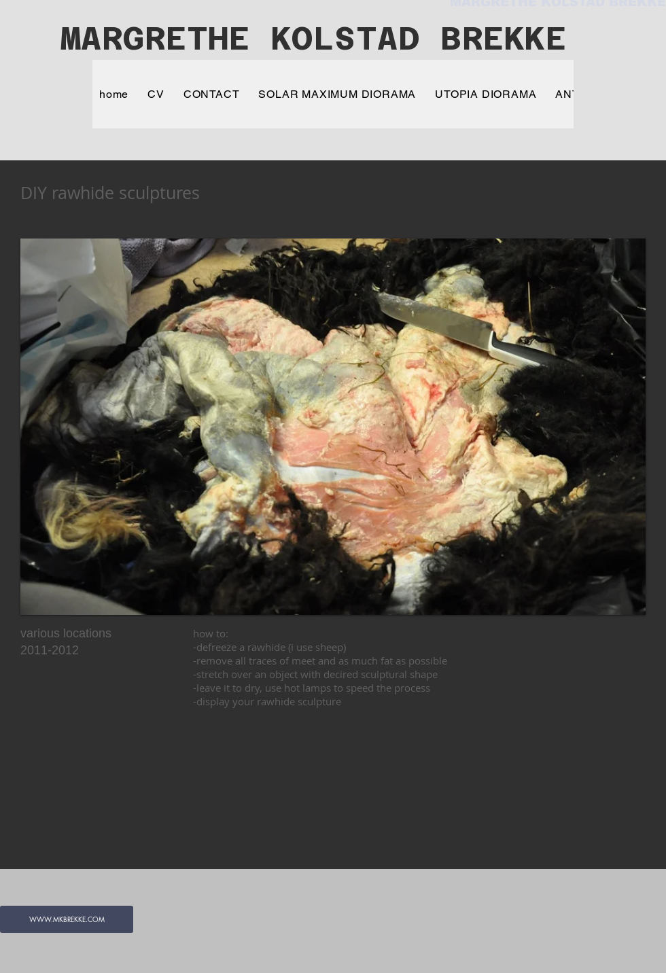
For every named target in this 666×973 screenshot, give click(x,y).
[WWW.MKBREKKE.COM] (66, 919)
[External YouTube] (307, 794)
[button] (333, 426)
